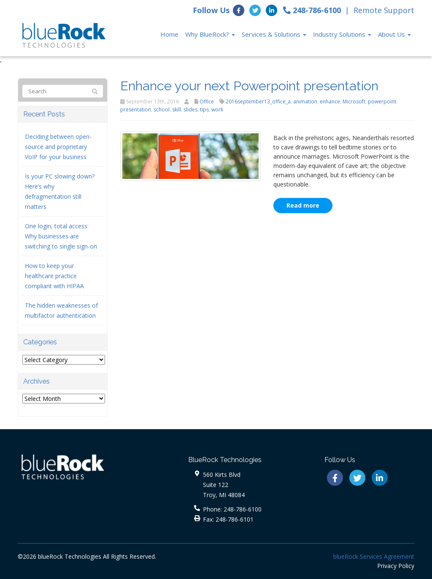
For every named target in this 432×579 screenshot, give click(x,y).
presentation (135, 109)
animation (305, 101)
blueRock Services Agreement (373, 556)
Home (169, 34)
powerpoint (382, 101)
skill (176, 109)
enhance (330, 101)
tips (204, 109)
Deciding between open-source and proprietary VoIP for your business (58, 147)
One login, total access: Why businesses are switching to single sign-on (61, 236)
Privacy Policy (395, 566)
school (162, 109)
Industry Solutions (342, 34)
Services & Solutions (274, 34)
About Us (394, 34)
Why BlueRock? (210, 34)
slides (190, 109)
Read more (302, 205)
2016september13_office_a (258, 101)
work (217, 109)
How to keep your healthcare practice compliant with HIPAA (54, 276)
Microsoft (354, 101)
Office (207, 101)
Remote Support (384, 10)
